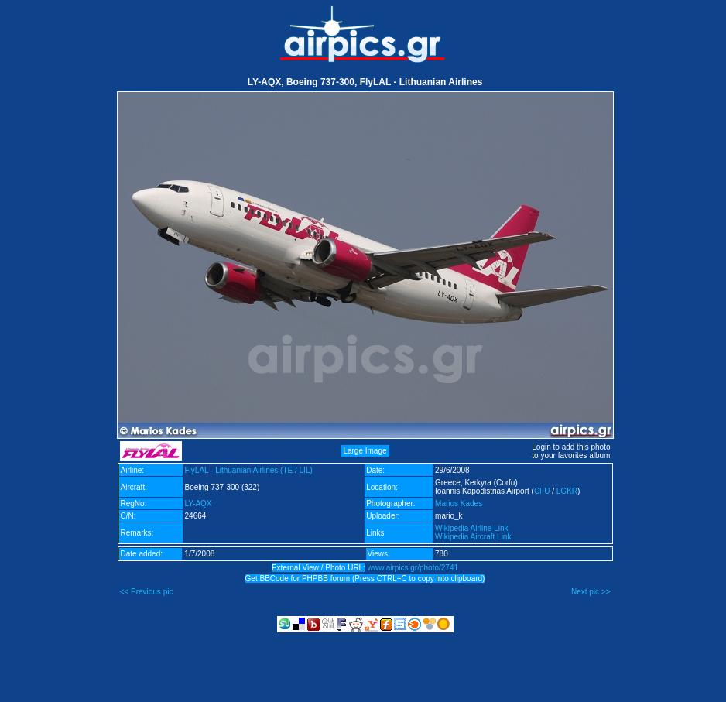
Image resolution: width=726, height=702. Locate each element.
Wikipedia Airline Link (472, 528)
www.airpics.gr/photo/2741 (413, 567)
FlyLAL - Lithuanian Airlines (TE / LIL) (249, 470)
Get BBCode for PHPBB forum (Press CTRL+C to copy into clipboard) (365, 578)
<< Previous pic (146, 591)
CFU (542, 491)
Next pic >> (591, 591)
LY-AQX (198, 503)
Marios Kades (458, 503)
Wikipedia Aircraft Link (473, 536)
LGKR (566, 491)
